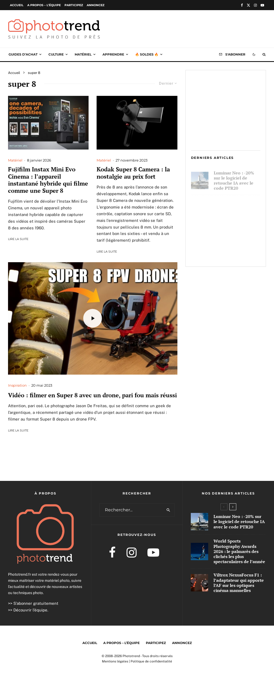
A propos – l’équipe (44, 5)
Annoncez (95, 5)
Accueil (17, 5)
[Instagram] (255, 5)
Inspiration (17, 385)
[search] (168, 510)
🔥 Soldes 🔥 (146, 54)
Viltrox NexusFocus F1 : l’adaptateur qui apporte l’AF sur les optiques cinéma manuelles (237, 248)
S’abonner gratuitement (35, 603)
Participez (73, 5)
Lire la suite (18, 239)
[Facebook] (242, 5)
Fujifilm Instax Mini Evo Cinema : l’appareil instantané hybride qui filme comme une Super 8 (48, 180)
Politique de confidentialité (151, 661)
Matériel (83, 54)
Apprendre (113, 54)
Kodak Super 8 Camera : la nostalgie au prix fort (133, 173)
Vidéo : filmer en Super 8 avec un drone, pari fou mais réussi (92, 395)
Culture (56, 54)
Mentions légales (115, 661)
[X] (248, 5)
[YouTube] (262, 5)
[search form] (131, 510)
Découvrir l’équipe (30, 610)
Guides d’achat (23, 54)
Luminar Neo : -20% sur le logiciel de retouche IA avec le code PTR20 (234, 178)
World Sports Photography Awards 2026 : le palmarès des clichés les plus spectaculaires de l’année (236, 212)
